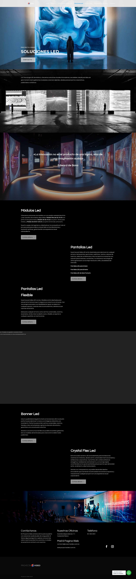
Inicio (47, 3)
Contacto (112, 3)
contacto (27, 60)
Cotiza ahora (27, 237)
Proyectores (88, 3)
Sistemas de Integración (65, 3)
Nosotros (53, 3)
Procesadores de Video (101, 3)
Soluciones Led (78, 3)
